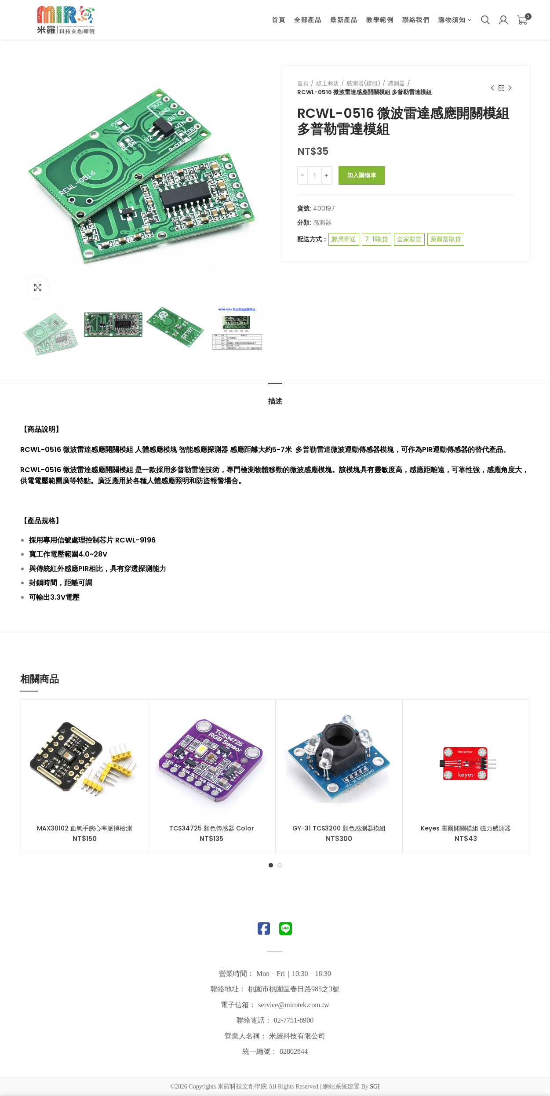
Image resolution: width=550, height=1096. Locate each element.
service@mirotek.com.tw (293, 1005)
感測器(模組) (363, 83)
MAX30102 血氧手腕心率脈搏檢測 (84, 828)
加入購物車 (362, 175)
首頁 (303, 83)
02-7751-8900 (294, 1020)
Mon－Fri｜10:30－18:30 (293, 973)
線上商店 (327, 83)
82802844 (294, 1051)
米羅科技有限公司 (297, 1036)
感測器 (396, 83)
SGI (375, 1086)
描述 (275, 401)
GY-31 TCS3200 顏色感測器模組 (339, 828)
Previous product (492, 88)
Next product (510, 88)
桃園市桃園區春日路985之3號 (293, 989)
